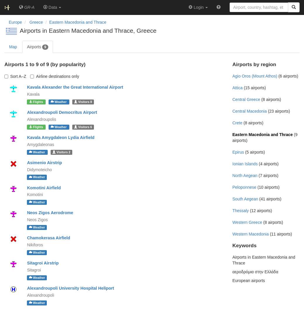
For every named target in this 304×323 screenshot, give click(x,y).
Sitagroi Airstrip (43, 263)
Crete (237, 123)
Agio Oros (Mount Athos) (254, 76)
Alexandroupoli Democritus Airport (62, 112)
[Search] (294, 7)
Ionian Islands (244, 164)
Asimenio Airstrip (44, 162)
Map (13, 46)
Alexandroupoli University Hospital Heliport (70, 288)
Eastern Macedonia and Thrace (77, 22)
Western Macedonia (250, 234)
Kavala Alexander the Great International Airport (75, 87)
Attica (237, 87)
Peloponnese (244, 187)
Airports (37, 47)
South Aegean (245, 199)
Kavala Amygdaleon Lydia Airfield (60, 137)
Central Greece (246, 99)
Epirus (238, 152)
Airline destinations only (54, 76)
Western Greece (247, 222)
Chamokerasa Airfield (48, 238)
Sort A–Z (15, 76)
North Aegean (244, 175)
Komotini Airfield (44, 187)
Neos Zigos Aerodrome (50, 212)
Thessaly (240, 210)
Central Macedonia (249, 111)
